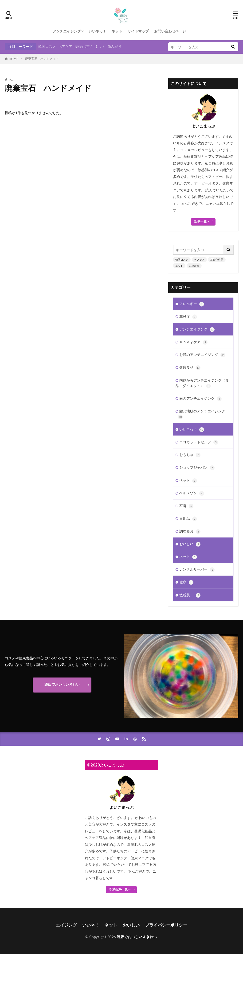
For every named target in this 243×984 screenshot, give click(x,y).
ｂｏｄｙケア (193, 341)
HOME (13, 59)
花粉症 (188, 316)
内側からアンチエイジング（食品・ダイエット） (202, 383)
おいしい (189, 543)
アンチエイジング (67, 31)
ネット (117, 31)
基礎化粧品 (83, 46)
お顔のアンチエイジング (202, 354)
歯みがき (115, 46)
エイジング (66, 925)
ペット (188, 480)
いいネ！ (90, 925)
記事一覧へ (202, 221)
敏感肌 (189, 595)
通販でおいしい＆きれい (137, 937)
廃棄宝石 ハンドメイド (42, 58)
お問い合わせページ (170, 31)
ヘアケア (65, 46)
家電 (186, 505)
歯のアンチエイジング (200, 398)
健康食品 (189, 367)
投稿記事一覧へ (120, 889)
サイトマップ (138, 31)
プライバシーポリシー (166, 925)
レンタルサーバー (197, 569)
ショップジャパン (197, 467)
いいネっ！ (97, 31)
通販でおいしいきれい (62, 684)
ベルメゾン (191, 493)
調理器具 (189, 531)
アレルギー (191, 303)
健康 (186, 582)
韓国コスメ (47, 46)
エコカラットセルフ (198, 442)
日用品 (188, 518)
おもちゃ (189, 454)
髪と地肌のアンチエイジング (201, 414)
